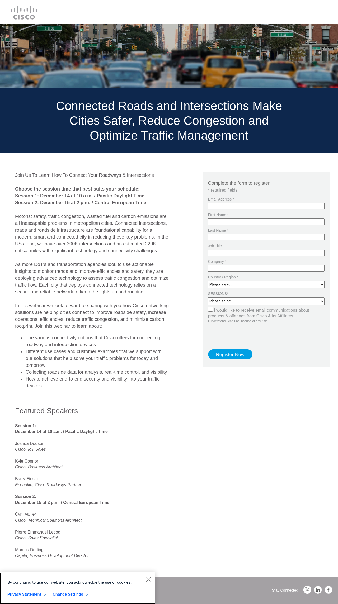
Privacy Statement (24, 594)
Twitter (307, 590)
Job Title (215, 246)
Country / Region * (223, 277)
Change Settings (68, 594)
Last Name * (218, 230)
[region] (77, 588)
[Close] (148, 579)
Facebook (328, 590)
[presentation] (239, 331)
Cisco (24, 13)
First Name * (218, 215)
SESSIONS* (218, 294)
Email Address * (221, 199)
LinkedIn (318, 590)
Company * (217, 261)
